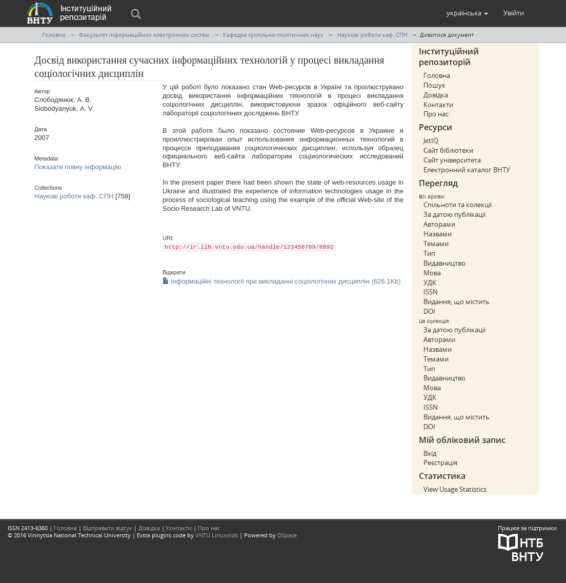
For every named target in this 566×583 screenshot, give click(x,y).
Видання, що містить (456, 301)
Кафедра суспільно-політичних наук (273, 34)
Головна (53, 34)
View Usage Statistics (455, 489)
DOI (429, 311)
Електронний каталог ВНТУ (466, 169)
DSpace (287, 535)
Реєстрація (440, 462)
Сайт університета (452, 160)
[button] (467, 13)
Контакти (438, 104)
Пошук (434, 85)
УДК (429, 282)
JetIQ (430, 140)
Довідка (435, 94)
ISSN (430, 291)
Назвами (437, 233)
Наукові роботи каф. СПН (372, 34)
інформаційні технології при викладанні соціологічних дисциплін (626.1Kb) (282, 281)
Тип (429, 253)
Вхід (429, 453)
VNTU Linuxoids (216, 535)
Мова (432, 272)
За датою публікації (454, 214)
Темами (436, 243)
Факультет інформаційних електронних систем (144, 34)
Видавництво (444, 263)
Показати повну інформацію (77, 167)
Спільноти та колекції (457, 204)
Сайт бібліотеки (448, 150)
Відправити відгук (107, 528)
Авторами (439, 224)
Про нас (436, 113)
